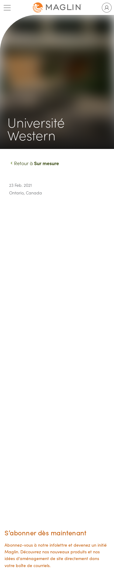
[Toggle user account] (107, 8)
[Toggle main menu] (7, 8)
